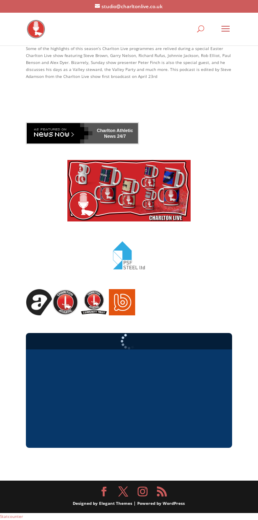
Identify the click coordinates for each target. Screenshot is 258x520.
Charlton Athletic (115, 130)
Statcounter (11, 516)
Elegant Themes (115, 503)
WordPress (174, 503)
